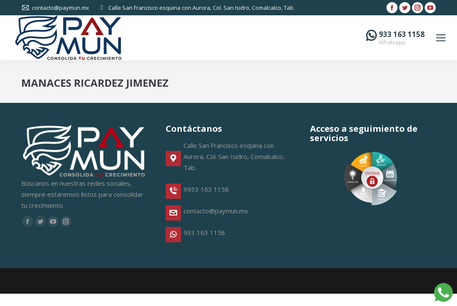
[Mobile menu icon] (441, 37)
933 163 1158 (402, 34)
